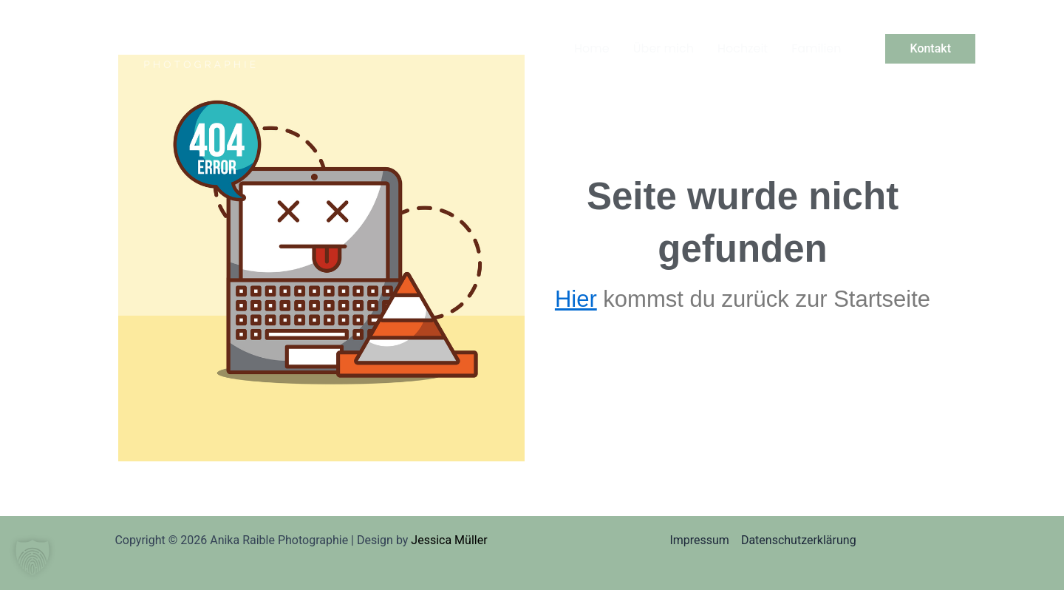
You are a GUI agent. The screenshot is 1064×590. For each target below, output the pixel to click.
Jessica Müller (449, 540)
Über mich (663, 48)
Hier (576, 299)
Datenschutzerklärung (798, 540)
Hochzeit (742, 48)
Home (592, 48)
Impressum (699, 540)
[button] (930, 49)
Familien (816, 48)
